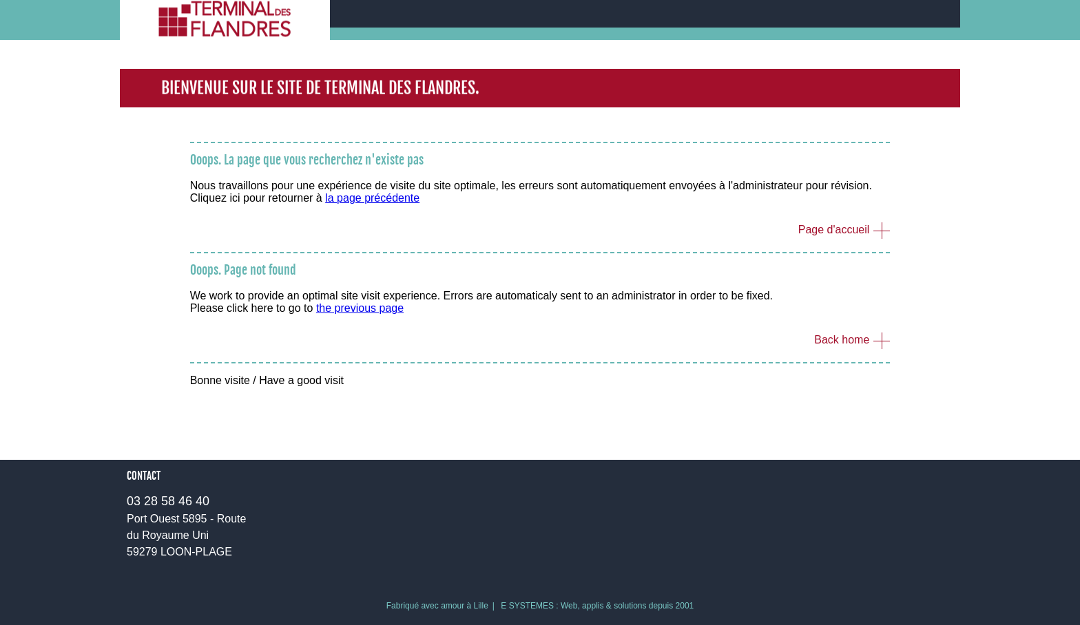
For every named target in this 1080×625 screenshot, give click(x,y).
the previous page (360, 308)
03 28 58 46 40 (168, 501)
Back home (841, 340)
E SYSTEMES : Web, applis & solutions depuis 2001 (597, 606)
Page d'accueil (834, 229)
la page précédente (372, 198)
